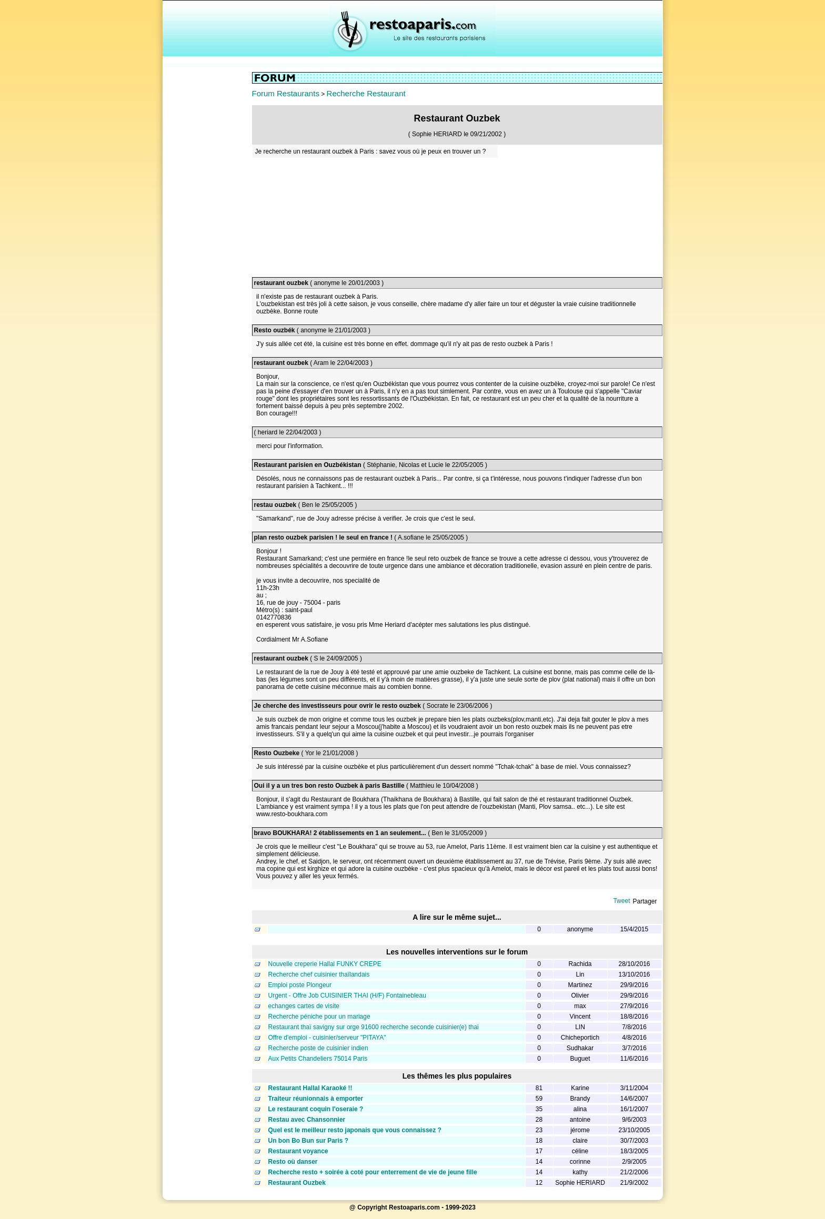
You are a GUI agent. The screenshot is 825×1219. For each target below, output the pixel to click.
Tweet (621, 901)
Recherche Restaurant (366, 93)
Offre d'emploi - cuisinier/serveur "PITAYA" (327, 1037)
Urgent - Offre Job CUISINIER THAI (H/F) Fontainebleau (347, 995)
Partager (644, 901)
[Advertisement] (207, 230)
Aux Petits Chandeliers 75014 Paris (318, 1058)
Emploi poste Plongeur (300, 985)
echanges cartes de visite (303, 1006)
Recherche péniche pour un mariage (319, 1016)
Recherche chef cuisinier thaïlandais (319, 974)
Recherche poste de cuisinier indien (318, 1048)
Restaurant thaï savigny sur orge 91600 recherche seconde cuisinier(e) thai (373, 1027)
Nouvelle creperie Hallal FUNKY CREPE (324, 964)
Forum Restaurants (285, 93)
